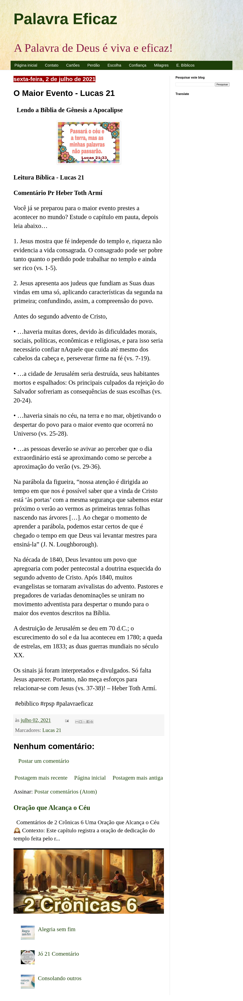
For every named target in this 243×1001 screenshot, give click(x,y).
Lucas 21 (51, 730)
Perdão (93, 65)
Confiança (137, 65)
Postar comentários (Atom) (65, 791)
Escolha (114, 65)
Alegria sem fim (57, 929)
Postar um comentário (43, 761)
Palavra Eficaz (65, 18)
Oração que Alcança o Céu (52, 807)
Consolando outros (60, 978)
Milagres (161, 65)
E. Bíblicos (185, 65)
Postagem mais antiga (137, 777)
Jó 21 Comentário (58, 953)
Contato (51, 65)
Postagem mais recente (41, 777)
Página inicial (25, 65)
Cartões (73, 65)
